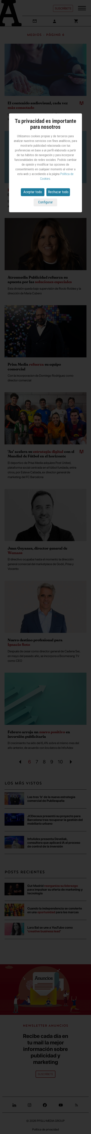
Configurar (45, 202)
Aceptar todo (32, 192)
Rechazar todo (58, 192)
